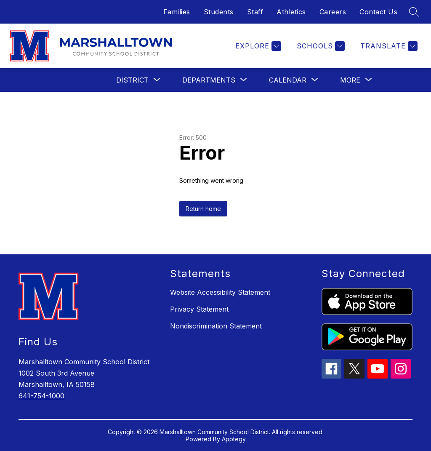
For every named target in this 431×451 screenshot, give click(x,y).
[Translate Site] (388, 46)
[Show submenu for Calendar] (287, 80)
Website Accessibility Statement (220, 292)
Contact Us (378, 12)
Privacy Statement (199, 309)
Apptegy (234, 439)
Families (176, 12)
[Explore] (257, 46)
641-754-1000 (41, 396)
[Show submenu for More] (350, 80)
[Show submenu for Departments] (208, 80)
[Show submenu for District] (132, 80)
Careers (332, 12)
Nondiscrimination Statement (216, 326)
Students (219, 12)
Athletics (291, 12)
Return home (203, 208)
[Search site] (414, 12)
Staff (255, 12)
